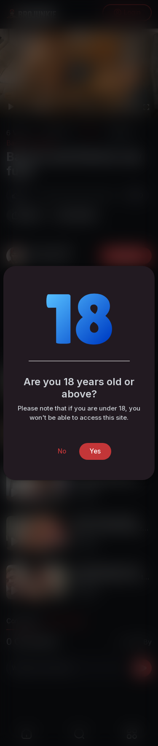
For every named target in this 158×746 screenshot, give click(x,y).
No (62, 451)
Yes (95, 451)
